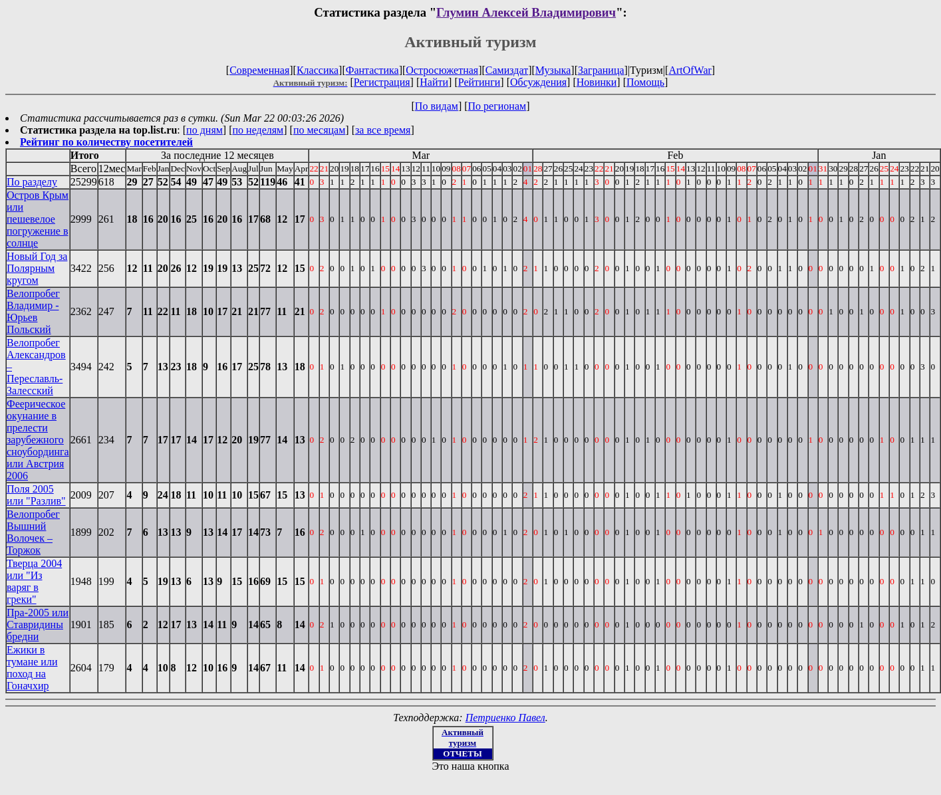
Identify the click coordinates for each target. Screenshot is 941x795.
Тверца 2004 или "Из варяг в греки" (34, 581)
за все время (382, 130)
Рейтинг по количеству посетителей (106, 142)
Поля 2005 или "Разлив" (36, 495)
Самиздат (506, 70)
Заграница (601, 70)
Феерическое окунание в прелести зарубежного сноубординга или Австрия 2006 (38, 439)
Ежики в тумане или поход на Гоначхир (32, 667)
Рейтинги (479, 82)
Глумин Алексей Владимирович (526, 12)
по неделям (258, 130)
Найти (434, 82)
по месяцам (319, 130)
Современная (259, 70)
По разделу (32, 181)
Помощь (645, 82)
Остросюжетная (442, 70)
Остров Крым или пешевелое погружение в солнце (37, 219)
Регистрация (382, 82)
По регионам (497, 106)
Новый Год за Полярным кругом (37, 268)
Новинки (597, 82)
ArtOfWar (689, 70)
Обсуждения (538, 82)
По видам (436, 106)
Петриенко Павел (505, 717)
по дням (204, 130)
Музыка (553, 70)
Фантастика (372, 70)
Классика (317, 70)
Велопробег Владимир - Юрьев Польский (33, 311)
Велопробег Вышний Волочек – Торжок (33, 532)
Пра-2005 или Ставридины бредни (37, 624)
